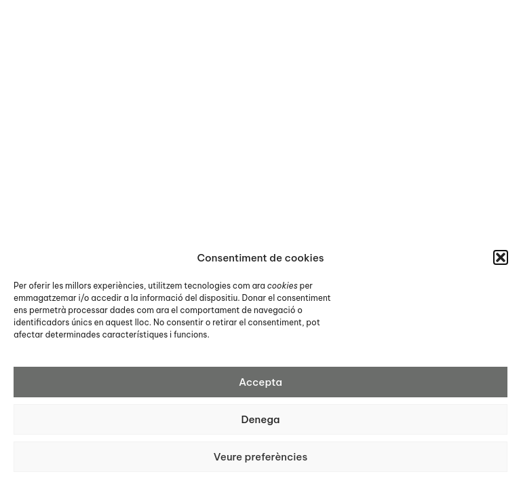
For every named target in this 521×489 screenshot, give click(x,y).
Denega (261, 419)
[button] (500, 257)
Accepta (260, 382)
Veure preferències (260, 456)
